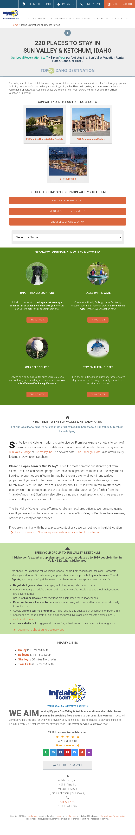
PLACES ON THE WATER (98, 292)
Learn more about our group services (38, 629)
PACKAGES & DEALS (64, 18)
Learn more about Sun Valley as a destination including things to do (54, 532)
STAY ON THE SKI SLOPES (98, 367)
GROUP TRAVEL (83, 18)
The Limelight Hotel (88, 452)
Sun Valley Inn (43, 452)
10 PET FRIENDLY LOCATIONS (37, 292)
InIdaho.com (32, 816)
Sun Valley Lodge (20, 452)
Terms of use (106, 816)
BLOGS (109, 18)
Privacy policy (119, 816)
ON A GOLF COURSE (37, 367)
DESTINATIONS (45, 18)
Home (15, 25)
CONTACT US (121, 18)
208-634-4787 (67, 801)
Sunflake (72, 816)
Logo (59, 816)
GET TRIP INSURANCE (67, 765)
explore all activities (24, 619)
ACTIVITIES (98, 18)
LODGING (31, 18)
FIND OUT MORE (37, 320)
